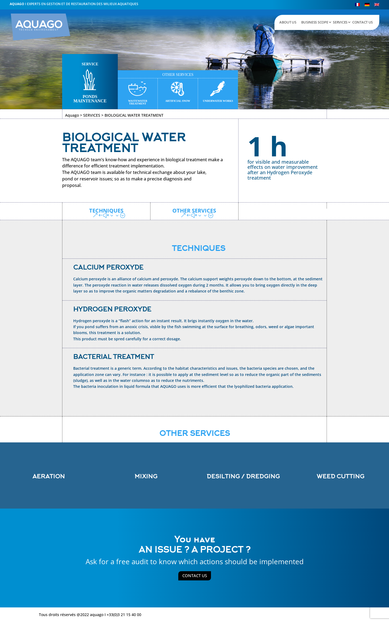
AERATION (48, 476)
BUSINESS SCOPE (314, 22)
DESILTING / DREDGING (243, 476)
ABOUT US (287, 22)
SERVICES (340, 22)
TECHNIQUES (106, 211)
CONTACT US (362, 22)
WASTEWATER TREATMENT (137, 102)
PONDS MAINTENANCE (90, 98)
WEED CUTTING (340, 476)
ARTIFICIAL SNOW (177, 100)
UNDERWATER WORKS (218, 100)
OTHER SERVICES (194, 211)
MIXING (146, 476)
